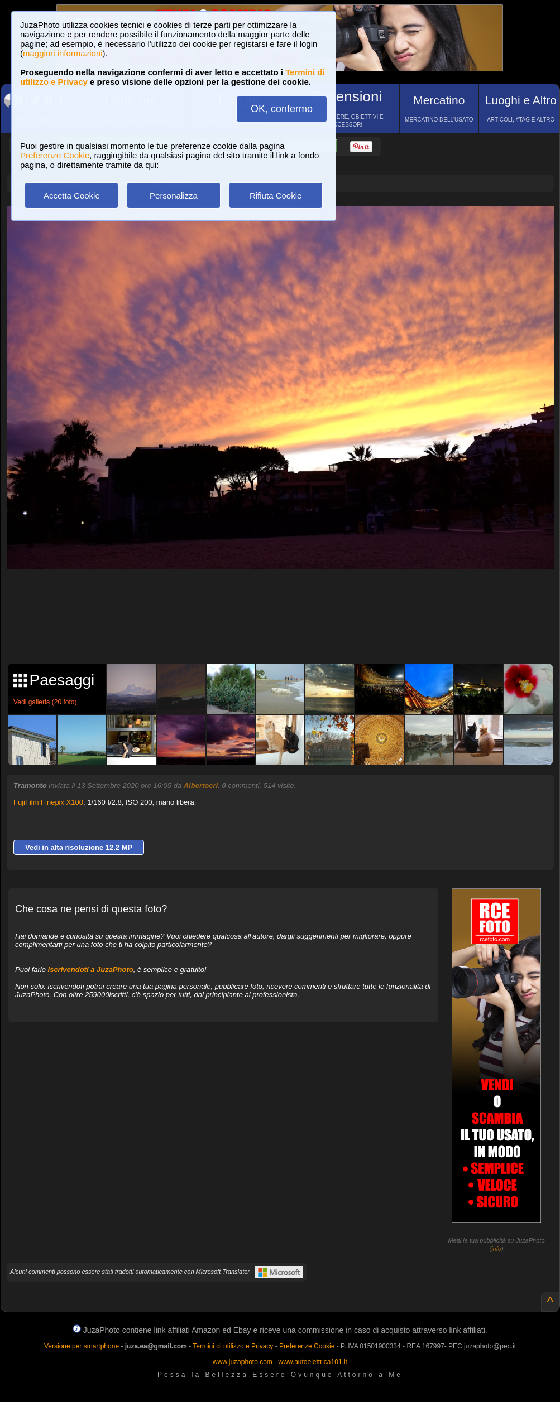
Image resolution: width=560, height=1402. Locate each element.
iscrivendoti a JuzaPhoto (90, 969)
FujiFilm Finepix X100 (48, 802)
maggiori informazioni (63, 53)
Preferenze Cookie (54, 155)
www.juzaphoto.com (242, 1362)
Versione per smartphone (81, 1346)
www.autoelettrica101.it (312, 1362)
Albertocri (201, 785)
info (496, 1248)
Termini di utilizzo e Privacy (233, 1346)
